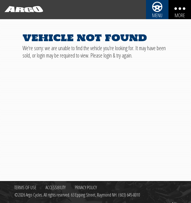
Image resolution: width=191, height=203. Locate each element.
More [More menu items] (180, 15)
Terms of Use (25, 187)
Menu (157, 15)
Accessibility (56, 187)
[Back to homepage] (22, 9)
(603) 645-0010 (129, 195)
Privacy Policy (86, 187)
